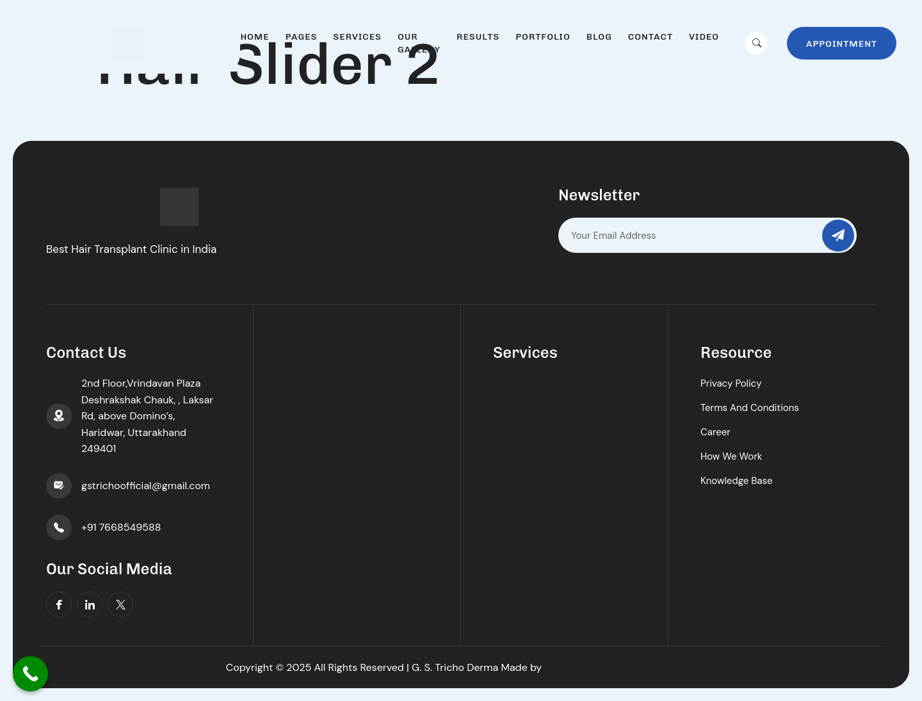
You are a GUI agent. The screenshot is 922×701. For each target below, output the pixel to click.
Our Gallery (419, 43)
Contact (650, 36)
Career (715, 432)
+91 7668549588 (121, 527)
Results (478, 36)
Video (704, 36)
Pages (302, 36)
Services (357, 36)
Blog (599, 36)
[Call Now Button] (30, 673)
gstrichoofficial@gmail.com (145, 485)
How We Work (731, 456)
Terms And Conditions (749, 407)
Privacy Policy (730, 383)
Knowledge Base (736, 480)
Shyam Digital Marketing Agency (621, 667)
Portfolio (542, 36)
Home (254, 36)
